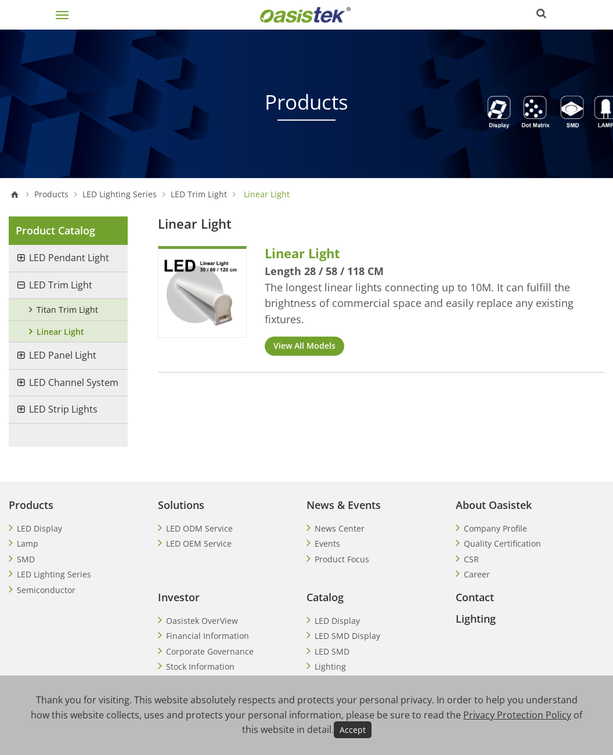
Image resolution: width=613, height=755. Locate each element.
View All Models (304, 345)
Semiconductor (46, 589)
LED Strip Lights (63, 409)
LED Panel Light (62, 355)
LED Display (39, 528)
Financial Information (207, 635)
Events (327, 543)
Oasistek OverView (202, 620)
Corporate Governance (210, 651)
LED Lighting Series (119, 194)
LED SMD (332, 651)
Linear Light (60, 331)
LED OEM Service (199, 543)
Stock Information (200, 666)
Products (51, 194)
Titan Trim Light (67, 309)
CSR (471, 559)
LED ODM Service (199, 528)
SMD (26, 559)
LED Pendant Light (69, 257)
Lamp (27, 543)
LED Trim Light (199, 194)
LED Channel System (73, 382)
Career (477, 574)
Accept (353, 729)
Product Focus (342, 559)
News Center (340, 528)
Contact (475, 597)
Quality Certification (502, 543)
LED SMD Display (347, 635)
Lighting (330, 666)
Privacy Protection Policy (517, 715)
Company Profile (495, 528)
